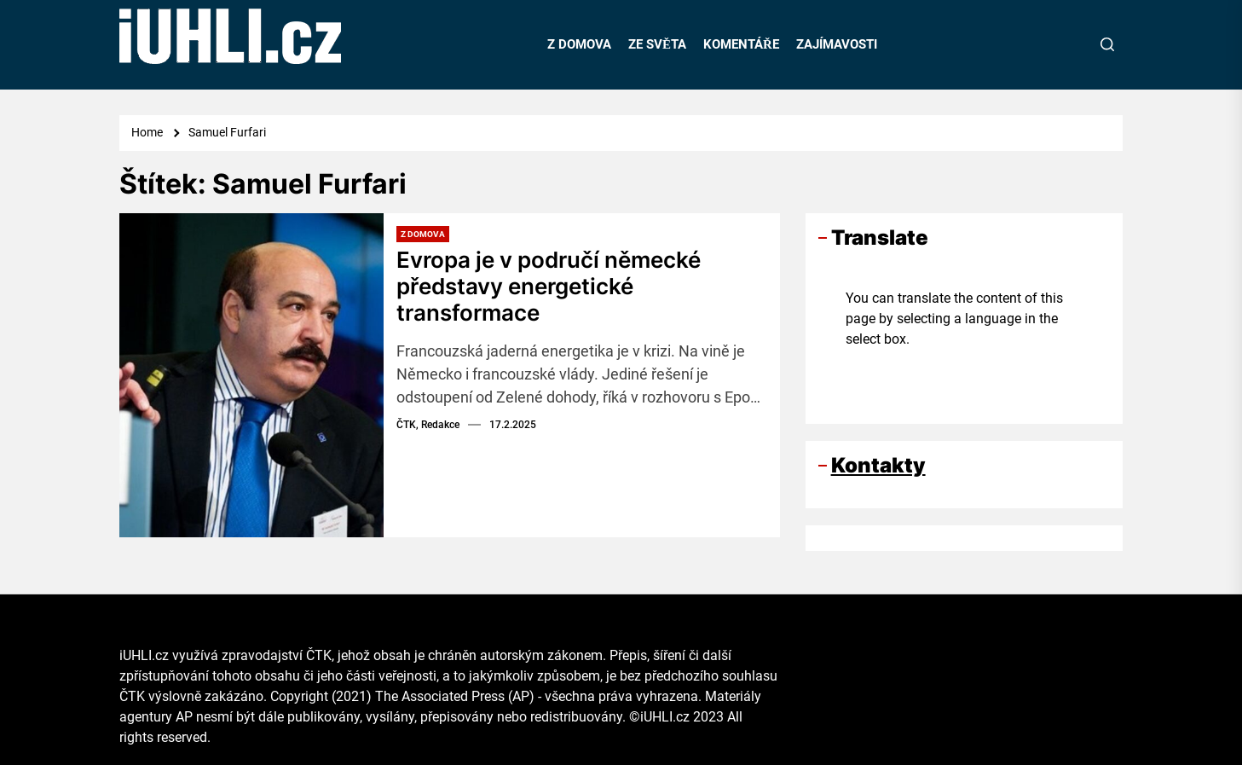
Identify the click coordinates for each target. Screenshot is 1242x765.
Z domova (423, 234)
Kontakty (878, 465)
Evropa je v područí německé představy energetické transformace (548, 286)
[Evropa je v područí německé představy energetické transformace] (251, 375)
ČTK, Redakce (427, 425)
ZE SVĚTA (657, 44)
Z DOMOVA (579, 44)
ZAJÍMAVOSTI (836, 44)
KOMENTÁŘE (741, 44)
